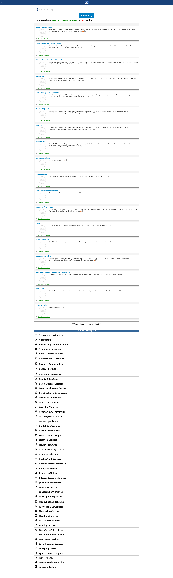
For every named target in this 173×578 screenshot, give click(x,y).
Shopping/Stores (47, 548)
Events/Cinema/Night (50, 435)
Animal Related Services (51, 353)
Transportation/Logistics (51, 562)
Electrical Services (48, 439)
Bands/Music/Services (50, 374)
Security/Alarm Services (51, 543)
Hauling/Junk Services (50, 458)
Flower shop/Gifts (48, 444)
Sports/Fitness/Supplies (51, 553)
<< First (75, 324)
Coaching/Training (48, 407)
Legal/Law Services (48, 487)
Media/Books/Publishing (51, 501)
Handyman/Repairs (49, 468)
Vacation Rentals (47, 566)
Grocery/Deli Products (50, 454)
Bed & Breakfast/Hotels (51, 383)
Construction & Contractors (53, 393)
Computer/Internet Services (53, 388)
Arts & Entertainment (50, 349)
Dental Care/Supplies (49, 426)
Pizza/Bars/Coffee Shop (51, 530)
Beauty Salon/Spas (48, 379)
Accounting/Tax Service (51, 334)
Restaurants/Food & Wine (52, 534)
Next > (91, 324)
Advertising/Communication (53, 344)
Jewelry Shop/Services (50, 482)
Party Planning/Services (51, 506)
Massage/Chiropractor (50, 496)
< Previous (83, 324)
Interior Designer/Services (52, 478)
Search (86, 15)
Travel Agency (46, 557)
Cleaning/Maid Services (51, 416)
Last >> (98, 324)
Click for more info (44, 121)
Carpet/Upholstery (48, 421)
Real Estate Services (49, 539)
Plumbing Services (48, 515)
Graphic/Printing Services (52, 449)
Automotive (45, 339)
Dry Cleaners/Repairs (50, 430)
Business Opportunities (51, 364)
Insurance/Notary (48, 473)
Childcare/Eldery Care (50, 397)
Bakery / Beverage (48, 368)
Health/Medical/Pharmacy (52, 463)
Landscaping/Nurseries (51, 491)
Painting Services (48, 525)
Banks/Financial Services (51, 358)
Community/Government (52, 411)
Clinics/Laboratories (49, 402)
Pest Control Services (49, 520)
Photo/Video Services (50, 511)
